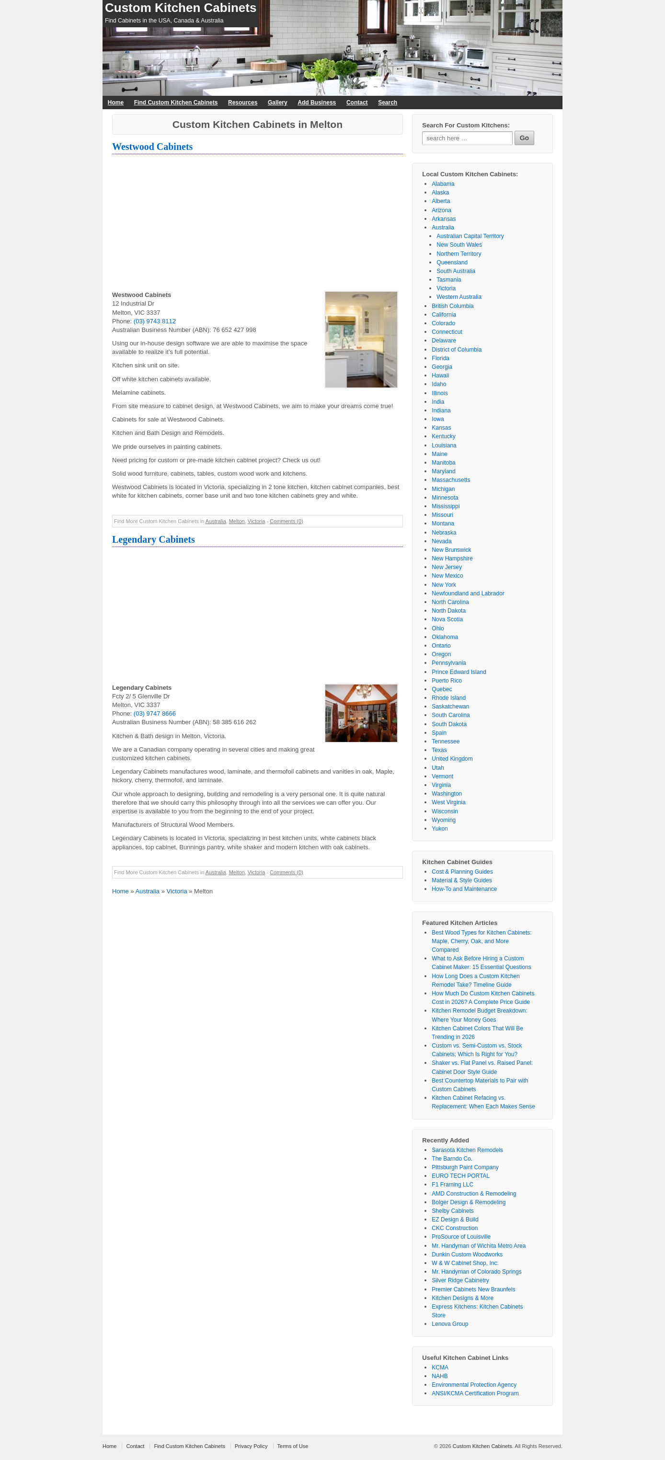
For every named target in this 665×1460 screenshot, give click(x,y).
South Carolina (451, 715)
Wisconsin (445, 811)
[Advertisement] (257, 224)
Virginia (441, 785)
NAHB (439, 1376)
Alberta (441, 201)
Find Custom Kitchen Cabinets (176, 102)
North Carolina (450, 602)
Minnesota (445, 497)
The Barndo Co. (452, 1158)
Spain (439, 733)
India (438, 402)
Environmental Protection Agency (474, 1384)
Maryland (443, 471)
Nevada (441, 541)
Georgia (442, 367)
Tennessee (445, 741)
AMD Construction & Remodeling (474, 1193)
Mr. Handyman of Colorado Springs (476, 1271)
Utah (438, 767)
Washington (447, 793)
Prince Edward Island (459, 672)
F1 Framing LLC (452, 1184)
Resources (242, 102)
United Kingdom (452, 758)
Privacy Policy (251, 1446)
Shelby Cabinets (452, 1211)
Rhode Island (449, 698)
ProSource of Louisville (461, 1236)
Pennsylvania (449, 663)
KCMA (440, 1367)
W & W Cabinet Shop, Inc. (465, 1263)
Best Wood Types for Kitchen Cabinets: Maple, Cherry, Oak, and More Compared (481, 941)
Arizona (441, 210)
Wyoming (444, 820)
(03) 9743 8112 (155, 321)
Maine (439, 454)
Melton (237, 521)
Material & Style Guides (462, 880)
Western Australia (459, 297)
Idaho (439, 384)
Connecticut (447, 332)
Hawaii (440, 375)
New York (444, 585)
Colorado (443, 323)
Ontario (441, 645)
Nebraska (444, 532)
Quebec (442, 689)
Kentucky (443, 436)
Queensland (452, 262)
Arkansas (444, 219)
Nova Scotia (447, 619)
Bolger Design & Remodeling (468, 1202)
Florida (440, 358)
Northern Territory (458, 254)
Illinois (439, 393)
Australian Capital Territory (470, 236)
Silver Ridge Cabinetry (460, 1280)
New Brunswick (451, 550)
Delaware (444, 340)
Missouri (442, 515)
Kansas (441, 427)
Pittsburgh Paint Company (465, 1167)
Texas (439, 750)
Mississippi (445, 506)
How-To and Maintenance (464, 889)
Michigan (443, 489)
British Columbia (452, 306)
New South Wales (459, 244)
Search (387, 102)
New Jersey (447, 567)
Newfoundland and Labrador (468, 593)
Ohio (438, 628)
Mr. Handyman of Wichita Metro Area (479, 1246)
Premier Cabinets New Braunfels (473, 1289)
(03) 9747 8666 (155, 713)
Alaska (440, 192)
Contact (357, 102)
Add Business (317, 102)
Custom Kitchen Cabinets (180, 7)
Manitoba (443, 462)
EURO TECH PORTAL (461, 1176)
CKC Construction (455, 1228)
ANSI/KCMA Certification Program (475, 1393)
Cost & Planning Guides (462, 871)
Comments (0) (286, 521)
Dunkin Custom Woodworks (467, 1254)
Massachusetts (451, 480)
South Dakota (449, 724)
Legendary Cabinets (153, 539)
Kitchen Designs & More (462, 1298)
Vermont (442, 776)
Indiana (441, 410)
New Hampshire (452, 558)
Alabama (443, 184)
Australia (216, 521)
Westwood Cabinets (152, 146)
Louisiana (444, 445)
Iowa (438, 419)
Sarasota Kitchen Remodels (467, 1150)
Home (116, 102)
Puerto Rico (447, 680)
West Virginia (448, 802)
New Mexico (447, 575)
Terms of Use (293, 1446)
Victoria (256, 521)
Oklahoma (445, 637)
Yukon (439, 828)
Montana (443, 523)
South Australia (455, 271)
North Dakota (449, 610)
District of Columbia (457, 349)
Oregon (441, 654)
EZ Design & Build (455, 1219)
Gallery (277, 102)
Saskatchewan (450, 706)
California (444, 314)
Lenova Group (450, 1324)
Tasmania (448, 279)
